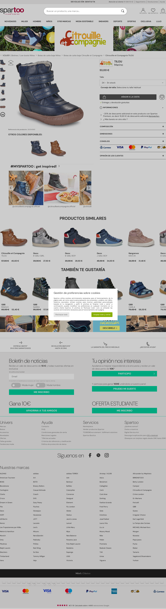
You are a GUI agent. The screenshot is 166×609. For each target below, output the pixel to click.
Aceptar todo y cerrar (102, 315)
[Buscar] (122, 11)
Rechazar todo (61, 315)
